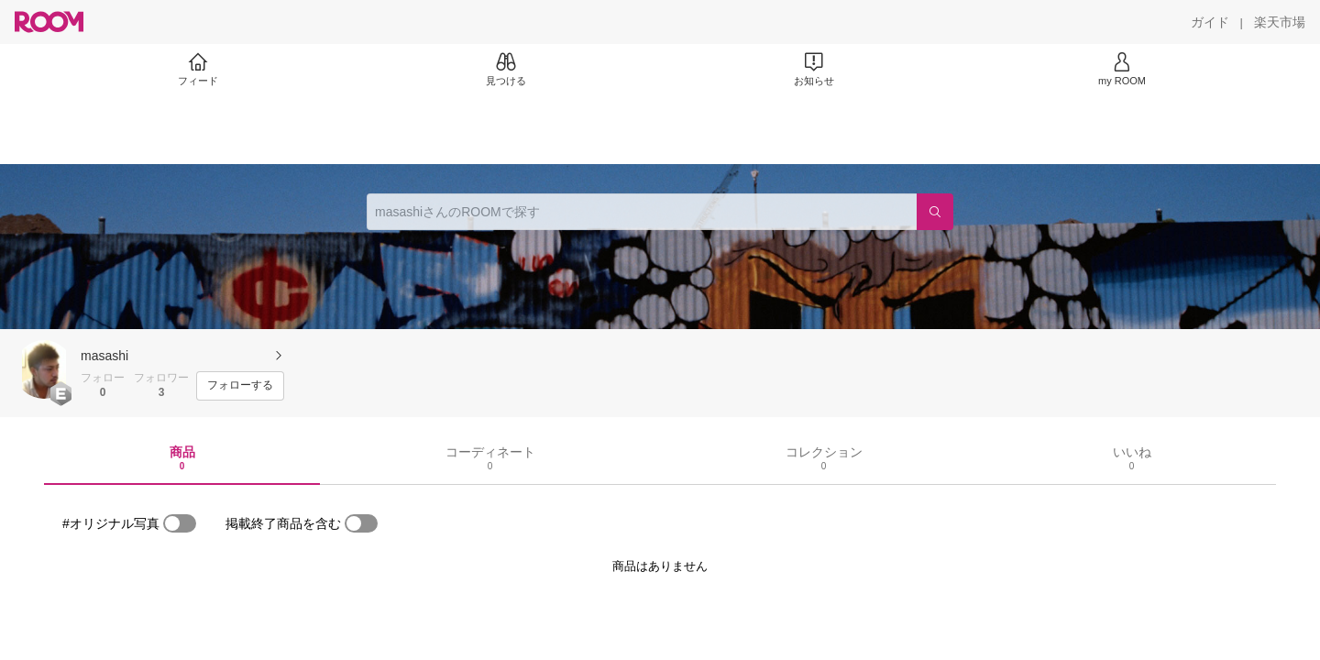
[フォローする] (240, 386)
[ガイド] (1210, 22)
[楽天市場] (1279, 22)
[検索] (935, 211)
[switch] (179, 523)
